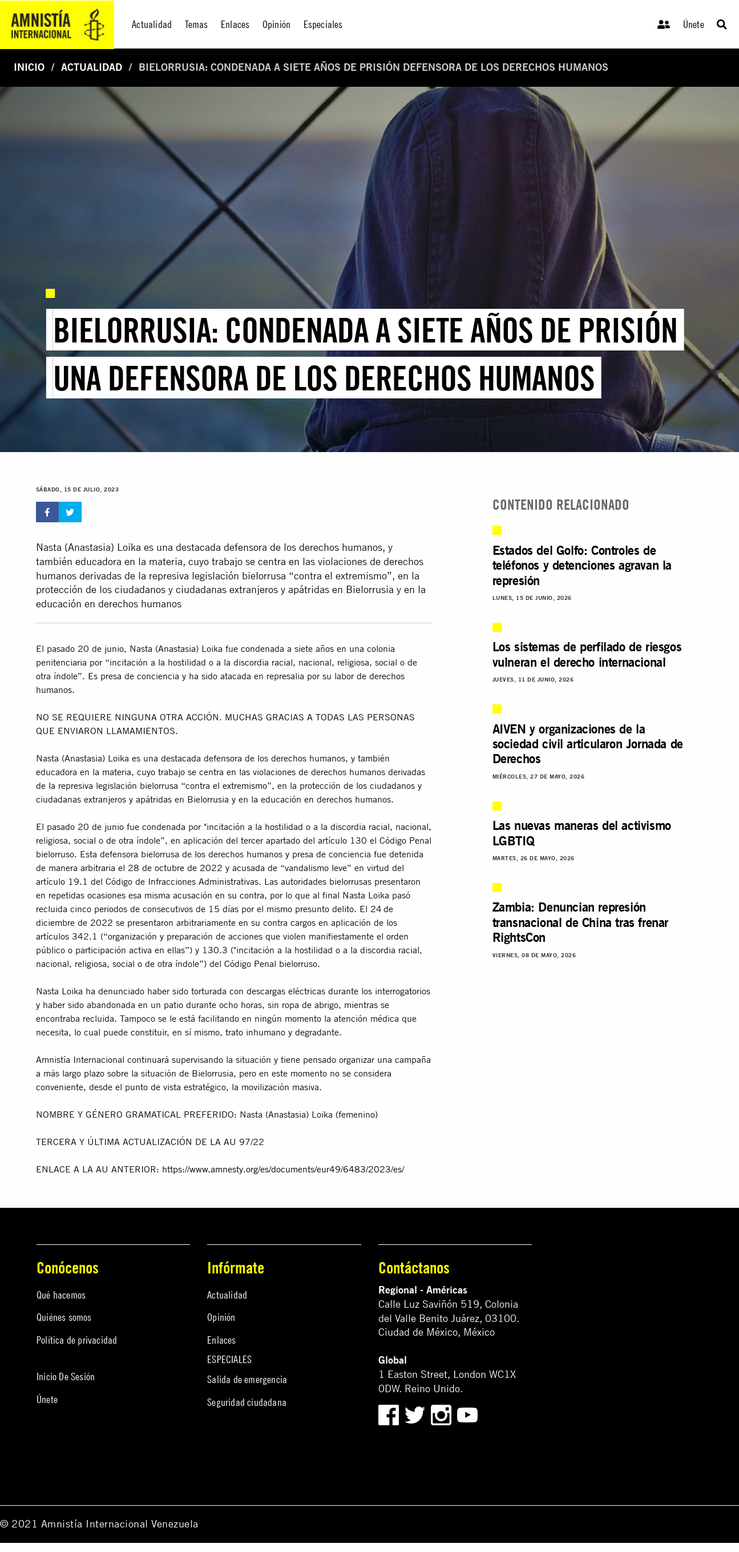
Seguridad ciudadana (246, 1402)
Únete (693, 24)
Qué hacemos (61, 1295)
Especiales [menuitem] (323, 24)
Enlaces (221, 1340)
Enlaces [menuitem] (235, 24)
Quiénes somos (64, 1317)
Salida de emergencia (247, 1379)
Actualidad (91, 67)
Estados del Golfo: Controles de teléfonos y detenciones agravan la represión (582, 565)
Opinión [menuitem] (276, 24)
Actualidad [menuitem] (152, 24)
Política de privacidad (77, 1340)
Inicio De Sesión (66, 1376)
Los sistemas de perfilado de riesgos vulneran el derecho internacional (587, 654)
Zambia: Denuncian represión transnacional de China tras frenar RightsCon (580, 922)
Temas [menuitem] (196, 24)
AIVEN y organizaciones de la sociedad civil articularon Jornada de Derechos (587, 744)
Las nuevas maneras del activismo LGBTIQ (581, 832)
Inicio (29, 67)
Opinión (221, 1317)
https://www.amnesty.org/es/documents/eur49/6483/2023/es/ (283, 1169)
